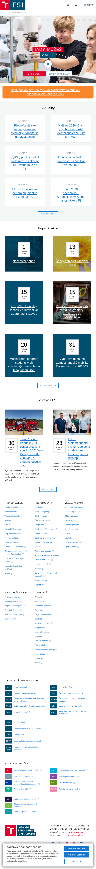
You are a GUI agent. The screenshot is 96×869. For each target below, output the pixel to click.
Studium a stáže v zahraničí (46, 529)
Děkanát (38, 619)
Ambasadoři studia (12, 516)
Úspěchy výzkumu (72, 512)
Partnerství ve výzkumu (14, 601)
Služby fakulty (10, 619)
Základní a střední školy (14, 614)
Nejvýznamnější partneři (15, 606)
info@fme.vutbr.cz (76, 835)
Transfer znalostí (71, 529)
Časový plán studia (42, 520)
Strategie (38, 636)
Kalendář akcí (40, 601)
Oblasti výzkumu (71, 516)
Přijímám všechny (76, 849)
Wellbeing (39, 569)
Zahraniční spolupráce (14, 610)
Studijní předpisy (41, 516)
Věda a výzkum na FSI (74, 507)
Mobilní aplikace (11, 538)
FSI (5, 13)
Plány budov (40, 654)
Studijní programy (42, 512)
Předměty (39, 507)
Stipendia (38, 547)
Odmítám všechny (76, 855)
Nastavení (76, 861)
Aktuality (38, 597)
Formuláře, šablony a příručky (47, 555)
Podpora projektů (72, 525)
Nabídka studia (11, 512)
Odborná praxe (41, 534)
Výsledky (68, 538)
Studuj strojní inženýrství (15, 507)
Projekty (68, 534)
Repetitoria (39, 585)
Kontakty (8, 574)
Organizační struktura (43, 614)
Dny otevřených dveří (13, 534)
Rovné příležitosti (42, 645)
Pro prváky (39, 525)
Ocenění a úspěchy (42, 606)
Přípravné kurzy (11, 542)
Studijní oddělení (41, 580)
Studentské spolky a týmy (45, 538)
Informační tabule (42, 632)
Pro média (39, 658)
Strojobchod (40, 628)
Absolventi (39, 610)
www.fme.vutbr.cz (75, 832)
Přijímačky (9, 520)
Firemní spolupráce (13, 597)
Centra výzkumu (71, 520)
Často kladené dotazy (13, 529)
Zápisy (7, 525)
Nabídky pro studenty (43, 542)
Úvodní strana (19, 13)
